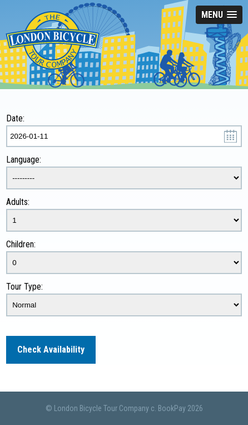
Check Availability (51, 349)
